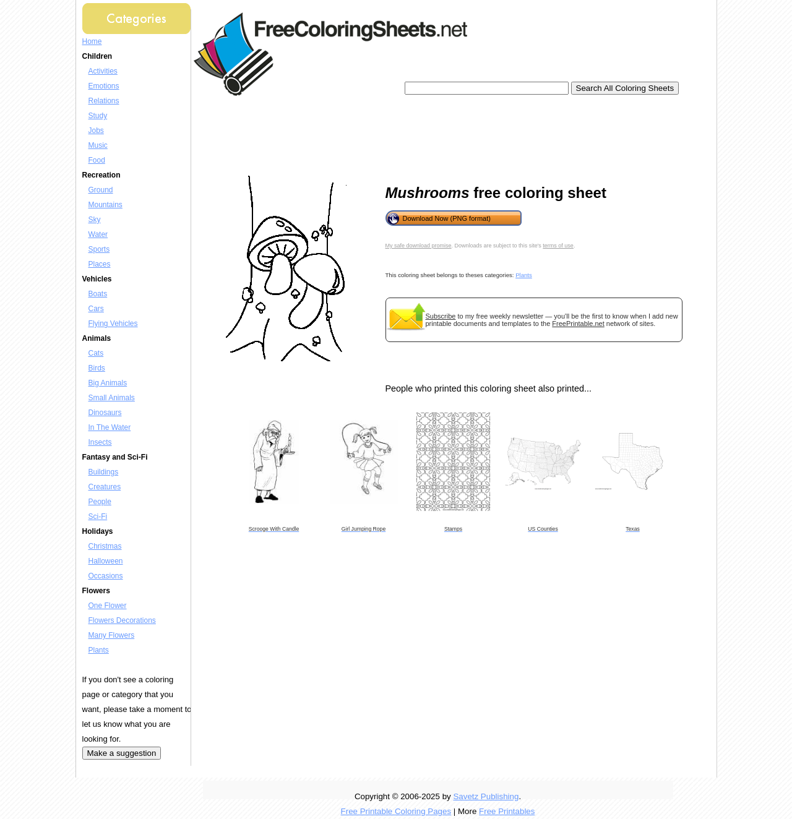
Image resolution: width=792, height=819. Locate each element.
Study (98, 115)
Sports (99, 249)
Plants (98, 650)
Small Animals (111, 397)
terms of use (558, 245)
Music (98, 145)
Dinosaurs (105, 412)
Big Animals (107, 383)
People (99, 501)
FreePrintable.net (578, 323)
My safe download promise (418, 245)
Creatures (104, 486)
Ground (100, 190)
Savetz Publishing (486, 796)
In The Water (109, 427)
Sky (94, 219)
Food (96, 160)
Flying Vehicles (113, 323)
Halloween (105, 561)
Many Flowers (111, 635)
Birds (96, 368)
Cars (96, 308)
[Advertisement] (425, 136)
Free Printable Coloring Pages (396, 811)
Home (92, 41)
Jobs (96, 130)
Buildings (103, 472)
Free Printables (507, 811)
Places (99, 264)
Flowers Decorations (122, 620)
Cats (96, 353)
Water (98, 234)
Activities (103, 71)
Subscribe (441, 316)
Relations (103, 100)
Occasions (105, 576)
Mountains (105, 204)
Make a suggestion (122, 753)
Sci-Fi (98, 516)
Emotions (103, 86)
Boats (98, 293)
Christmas (105, 546)
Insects (100, 442)
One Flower (107, 605)
